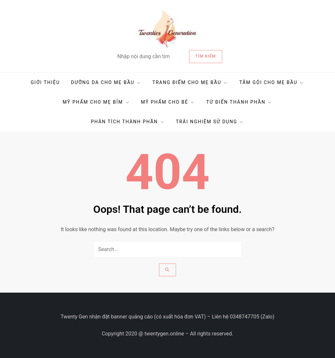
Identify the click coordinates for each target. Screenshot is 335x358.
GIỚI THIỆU (45, 82)
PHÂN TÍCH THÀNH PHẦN (128, 122)
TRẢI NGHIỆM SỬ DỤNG (210, 122)
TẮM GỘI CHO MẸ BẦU (271, 82)
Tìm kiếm (205, 56)
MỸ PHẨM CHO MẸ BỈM (96, 102)
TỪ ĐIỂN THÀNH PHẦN (239, 102)
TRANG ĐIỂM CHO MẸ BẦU (190, 82)
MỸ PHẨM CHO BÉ (168, 102)
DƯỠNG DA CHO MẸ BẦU (106, 82)
